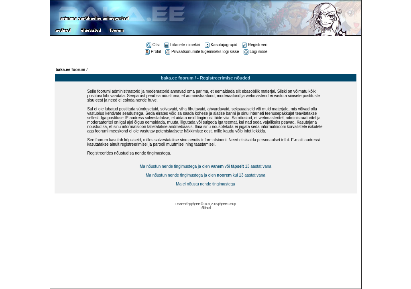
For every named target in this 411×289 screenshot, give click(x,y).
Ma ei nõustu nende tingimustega (205, 184)
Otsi (153, 45)
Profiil (153, 51)
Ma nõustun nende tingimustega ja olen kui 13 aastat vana (205, 175)
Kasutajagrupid (221, 45)
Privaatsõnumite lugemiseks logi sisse (202, 51)
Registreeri (254, 45)
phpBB (195, 204)
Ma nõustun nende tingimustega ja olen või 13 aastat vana (205, 166)
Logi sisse (255, 51)
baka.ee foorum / (71, 69)
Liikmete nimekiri (182, 45)
